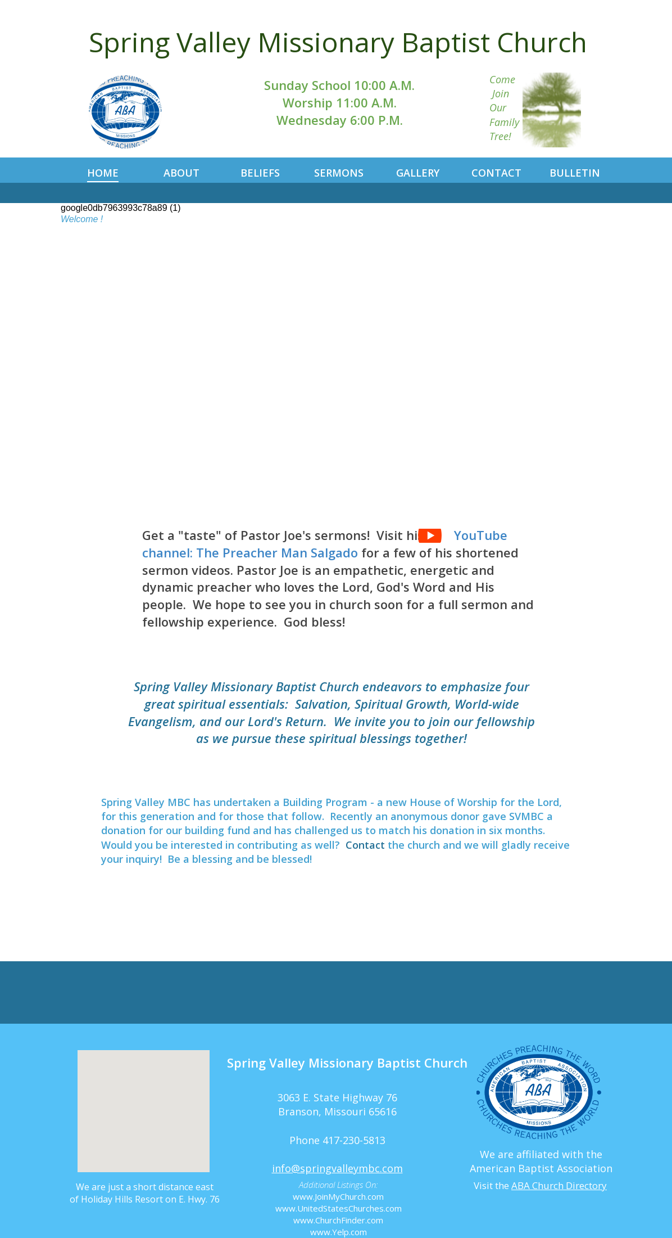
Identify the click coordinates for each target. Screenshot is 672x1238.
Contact (365, 845)
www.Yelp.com (338, 1231)
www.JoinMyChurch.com (338, 1196)
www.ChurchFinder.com (338, 1220)
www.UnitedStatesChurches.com (338, 1208)
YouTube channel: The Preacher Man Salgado (324, 543)
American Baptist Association (541, 1168)
